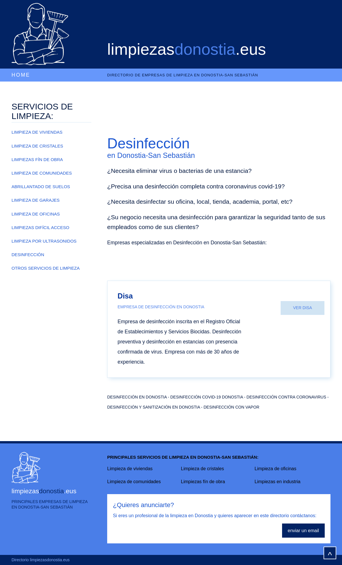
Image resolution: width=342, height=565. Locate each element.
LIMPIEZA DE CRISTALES (37, 145)
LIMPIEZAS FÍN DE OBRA (37, 159)
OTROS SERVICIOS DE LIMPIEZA (46, 268)
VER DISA (302, 307)
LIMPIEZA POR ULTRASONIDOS (44, 241)
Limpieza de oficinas (275, 468)
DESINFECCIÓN (28, 254)
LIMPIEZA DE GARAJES (36, 200)
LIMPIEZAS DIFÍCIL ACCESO (40, 227)
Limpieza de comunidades (134, 481)
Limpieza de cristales (202, 468)
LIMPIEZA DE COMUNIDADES (42, 173)
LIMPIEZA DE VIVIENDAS (37, 132)
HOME (21, 75)
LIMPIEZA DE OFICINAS (36, 213)
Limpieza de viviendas (129, 468)
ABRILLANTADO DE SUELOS (41, 186)
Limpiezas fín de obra (203, 481)
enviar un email (303, 530)
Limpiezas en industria (278, 481)
